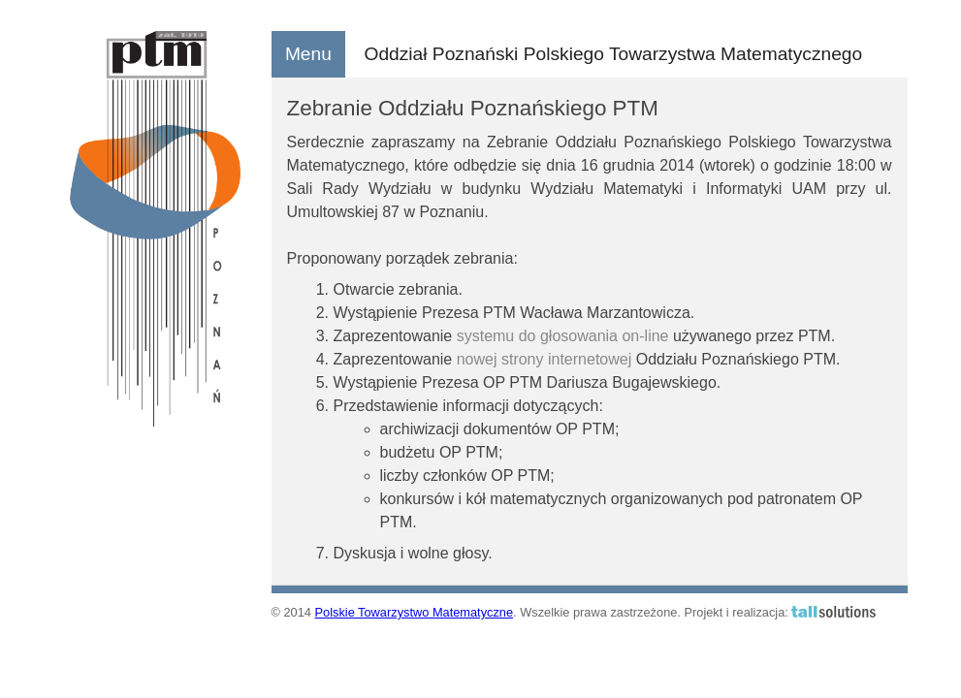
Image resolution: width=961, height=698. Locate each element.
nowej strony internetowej (544, 359)
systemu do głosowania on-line (563, 336)
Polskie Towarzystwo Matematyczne (414, 612)
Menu (308, 54)
